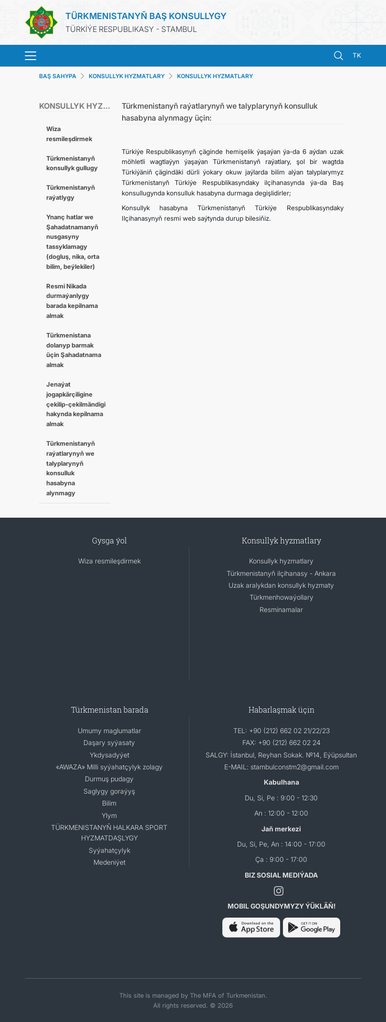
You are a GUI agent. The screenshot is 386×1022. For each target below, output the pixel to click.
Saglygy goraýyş (109, 791)
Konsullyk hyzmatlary (281, 561)
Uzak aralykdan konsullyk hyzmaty (281, 585)
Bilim (109, 803)
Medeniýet (109, 862)
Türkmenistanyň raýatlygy (70, 192)
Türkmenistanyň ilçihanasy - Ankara (281, 573)
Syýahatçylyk (109, 850)
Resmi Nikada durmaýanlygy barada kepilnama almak (72, 300)
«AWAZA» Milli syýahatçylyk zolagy (109, 767)
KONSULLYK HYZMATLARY (215, 76)
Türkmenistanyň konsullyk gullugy (72, 163)
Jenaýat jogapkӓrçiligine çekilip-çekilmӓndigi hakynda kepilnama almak (75, 404)
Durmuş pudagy (109, 779)
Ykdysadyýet (109, 755)
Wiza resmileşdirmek (69, 134)
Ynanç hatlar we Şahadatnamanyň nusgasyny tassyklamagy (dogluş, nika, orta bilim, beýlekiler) (72, 241)
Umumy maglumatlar (109, 730)
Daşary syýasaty (109, 742)
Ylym (109, 815)
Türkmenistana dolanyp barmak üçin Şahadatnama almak (73, 349)
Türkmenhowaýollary (281, 597)
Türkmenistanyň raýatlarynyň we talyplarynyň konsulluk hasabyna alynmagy (70, 468)
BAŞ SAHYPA (57, 76)
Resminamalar (281, 609)
